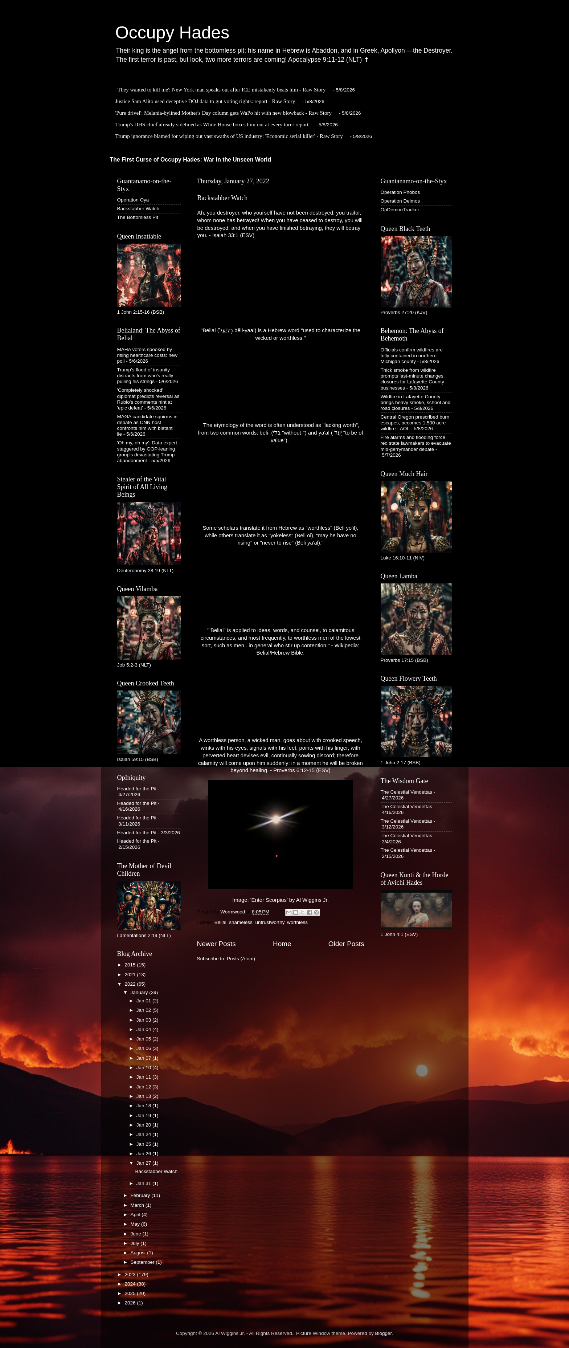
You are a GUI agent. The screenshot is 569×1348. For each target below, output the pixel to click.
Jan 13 (144, 1096)
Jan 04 (144, 1029)
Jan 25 (144, 1144)
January (140, 992)
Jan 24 (144, 1134)
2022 (130, 984)
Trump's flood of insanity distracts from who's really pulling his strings (145, 375)
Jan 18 (144, 1105)
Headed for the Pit (137, 788)
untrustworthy (269, 922)
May (136, 1224)
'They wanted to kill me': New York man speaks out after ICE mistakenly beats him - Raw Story (221, 90)
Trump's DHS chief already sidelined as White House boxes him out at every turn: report (212, 124)
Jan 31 (144, 1183)
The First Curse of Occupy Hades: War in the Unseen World (190, 159)
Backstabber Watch (222, 197)
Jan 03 (144, 1020)
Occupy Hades (172, 32)
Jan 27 (144, 1163)
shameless (241, 922)
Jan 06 (144, 1048)
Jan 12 (144, 1087)
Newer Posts (216, 944)
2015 (130, 965)
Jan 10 (144, 1067)
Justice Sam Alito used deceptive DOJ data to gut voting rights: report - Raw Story (205, 101)
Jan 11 (144, 1077)
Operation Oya (133, 200)
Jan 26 (144, 1153)
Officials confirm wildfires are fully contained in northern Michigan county (412, 355)
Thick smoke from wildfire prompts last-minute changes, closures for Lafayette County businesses (413, 379)
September (143, 1262)
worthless (297, 922)
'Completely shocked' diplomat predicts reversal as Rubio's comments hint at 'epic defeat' (148, 399)
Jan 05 (144, 1039)
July (136, 1243)
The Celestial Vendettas (407, 792)
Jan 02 (144, 1010)
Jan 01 (144, 1000)
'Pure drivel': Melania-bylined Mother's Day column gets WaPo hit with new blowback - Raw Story (223, 113)
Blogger (383, 1333)
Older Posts (346, 944)
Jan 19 (144, 1115)
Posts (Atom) (241, 958)
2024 (130, 1284)
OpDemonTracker (400, 209)
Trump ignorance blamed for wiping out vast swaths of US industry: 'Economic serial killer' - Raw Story (229, 136)
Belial (220, 922)
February (141, 1195)
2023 (130, 1274)
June (137, 1234)
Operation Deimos (400, 201)
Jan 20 (144, 1125)
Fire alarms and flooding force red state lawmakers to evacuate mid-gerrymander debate (416, 443)
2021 (130, 974)
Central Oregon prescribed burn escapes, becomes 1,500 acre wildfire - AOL (415, 422)
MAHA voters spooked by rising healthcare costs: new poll (147, 355)
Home (282, 944)
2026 (130, 1303)
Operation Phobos (400, 192)
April (136, 1214)
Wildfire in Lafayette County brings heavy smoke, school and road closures (416, 402)
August (139, 1252)
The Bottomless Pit (137, 217)
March (138, 1205)
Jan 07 (144, 1058)
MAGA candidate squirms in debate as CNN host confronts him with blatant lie (147, 425)
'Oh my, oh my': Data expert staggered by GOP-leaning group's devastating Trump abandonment (147, 451)
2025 (130, 1293)
